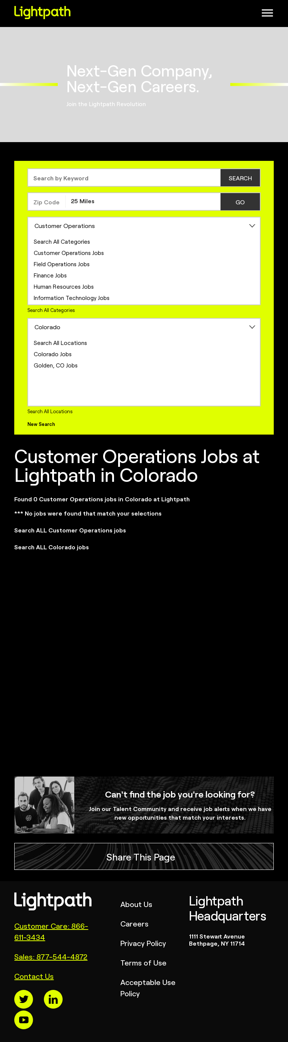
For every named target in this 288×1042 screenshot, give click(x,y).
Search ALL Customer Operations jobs (70, 530)
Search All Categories (62, 241)
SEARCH (240, 178)
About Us (136, 904)
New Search (41, 424)
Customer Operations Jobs (69, 252)
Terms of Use (143, 962)
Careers (134, 923)
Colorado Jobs (53, 354)
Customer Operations (64, 225)
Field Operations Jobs (62, 264)
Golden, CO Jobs (56, 365)
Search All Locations (60, 342)
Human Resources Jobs (64, 286)
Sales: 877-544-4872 (50, 956)
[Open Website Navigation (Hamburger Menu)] (268, 15)
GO (240, 202)
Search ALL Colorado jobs (51, 547)
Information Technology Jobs (72, 297)
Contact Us (34, 976)
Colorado (47, 326)
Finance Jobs (50, 275)
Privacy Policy (143, 943)
